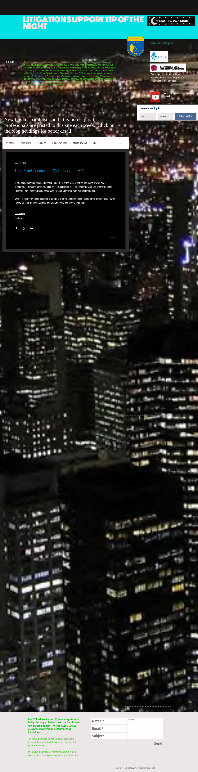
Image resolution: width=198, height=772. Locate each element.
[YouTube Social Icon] (155, 97)
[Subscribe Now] (185, 116)
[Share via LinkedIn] (31, 228)
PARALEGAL (25, 142)
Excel (95, 142)
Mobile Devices (80, 142)
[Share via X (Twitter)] (24, 228)
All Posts (10, 142)
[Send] (158, 743)
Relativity (18, 218)
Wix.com (152, 767)
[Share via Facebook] (16, 228)
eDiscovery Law (59, 142)
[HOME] (10, 62)
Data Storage (20, 213)
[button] (121, 143)
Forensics (41, 142)
